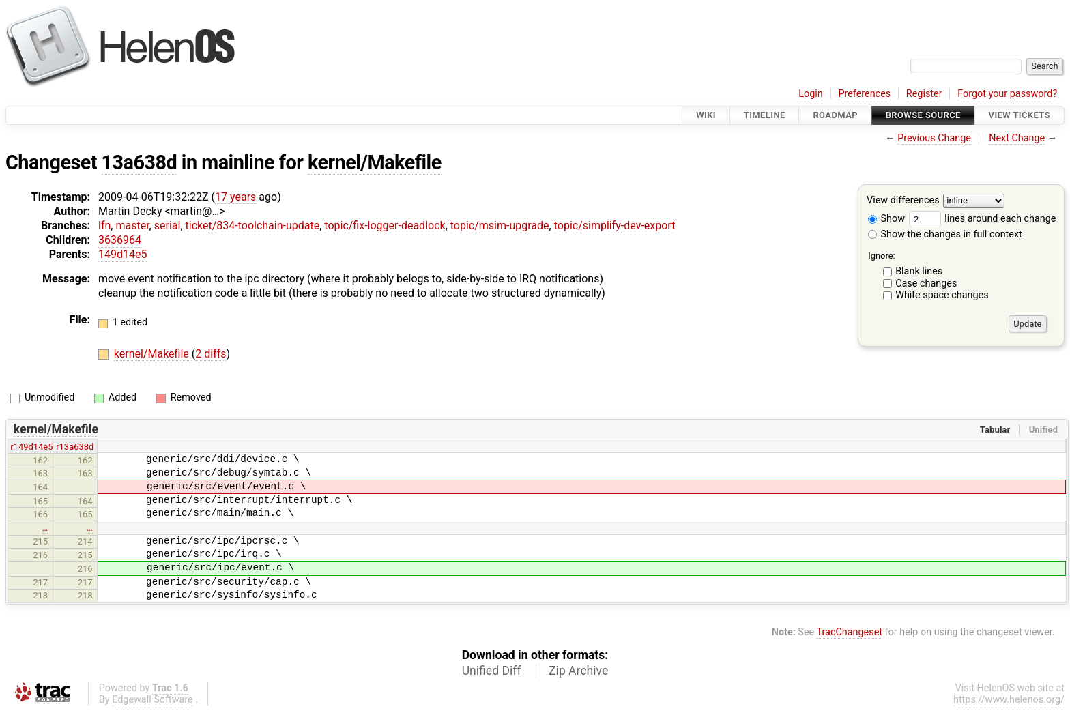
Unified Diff (491, 671)
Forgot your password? (1007, 94)
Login (810, 94)
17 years (235, 196)
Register (924, 94)
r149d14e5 (31, 446)
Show (886, 218)
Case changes (926, 283)
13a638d (139, 162)
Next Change (1017, 138)
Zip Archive (578, 671)
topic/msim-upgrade (499, 225)
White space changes (942, 295)
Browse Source (923, 115)
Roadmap (835, 115)
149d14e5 (122, 254)
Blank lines (918, 271)
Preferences (864, 94)
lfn (104, 225)
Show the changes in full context (945, 234)
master (132, 225)
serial (167, 225)
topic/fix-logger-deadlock (384, 225)
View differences (903, 201)
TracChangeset (849, 632)
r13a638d (74, 446)
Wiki (706, 115)
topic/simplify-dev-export (615, 225)
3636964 (119, 239)
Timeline (764, 115)
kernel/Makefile (375, 162)
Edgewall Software (152, 700)
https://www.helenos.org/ (1009, 700)
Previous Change (934, 138)
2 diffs (210, 353)
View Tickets (1019, 115)
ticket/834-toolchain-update (253, 225)
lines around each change (982, 218)
